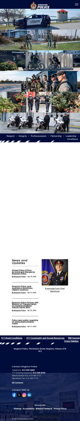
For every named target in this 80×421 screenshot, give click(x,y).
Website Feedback (44, 386)
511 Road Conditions (11, 315)
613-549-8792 (39, 350)
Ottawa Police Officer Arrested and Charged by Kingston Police (23, 249)
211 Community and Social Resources (45, 315)
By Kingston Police (19, 254)
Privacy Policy (60, 386)
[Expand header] (76, 4)
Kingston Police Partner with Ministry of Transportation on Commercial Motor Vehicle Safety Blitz (25, 282)
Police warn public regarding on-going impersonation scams (25, 299)
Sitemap (17, 386)
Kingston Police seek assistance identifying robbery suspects (22, 265)
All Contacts (17, 360)
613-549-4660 (28, 347)
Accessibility (28, 386)
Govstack (22, 409)
